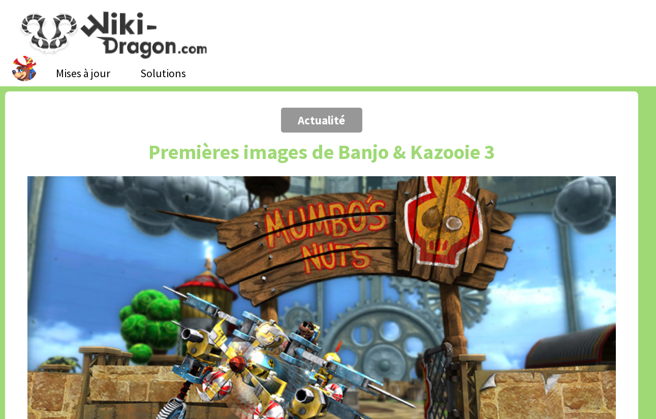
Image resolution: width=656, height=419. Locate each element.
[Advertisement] (80, 89)
